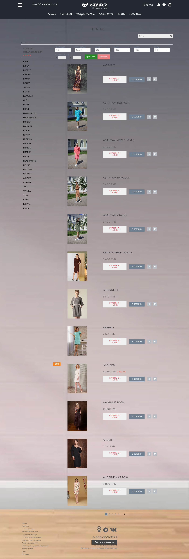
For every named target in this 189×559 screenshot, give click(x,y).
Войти (148, 4)
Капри (26, 92)
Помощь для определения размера (35, 546)
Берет (26, 61)
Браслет (27, 74)
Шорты (26, 204)
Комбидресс (30, 113)
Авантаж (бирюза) (117, 103)
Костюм (27, 126)
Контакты (106, 13)
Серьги (27, 182)
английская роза (116, 477)
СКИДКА (27, 55)
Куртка (26, 135)
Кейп (25, 100)
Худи (25, 195)
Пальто (27, 143)
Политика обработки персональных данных (99, 548)
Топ (25, 187)
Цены (24, 551)
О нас (122, 13)
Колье (26, 109)
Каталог (66, 13)
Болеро (27, 70)
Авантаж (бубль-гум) (118, 140)
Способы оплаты (28, 529)
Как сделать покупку (30, 531)
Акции (52, 13)
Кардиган (28, 96)
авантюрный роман (117, 253)
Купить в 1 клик (114, 79)
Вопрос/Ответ (27, 548)
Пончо (26, 165)
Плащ (26, 156)
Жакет (26, 83)
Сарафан (27, 174)
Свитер (27, 178)
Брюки (26, 79)
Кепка (26, 105)
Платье (27, 152)
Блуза (26, 66)
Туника (27, 191)
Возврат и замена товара (31, 540)
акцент (108, 440)
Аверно (108, 328)
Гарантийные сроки (29, 534)
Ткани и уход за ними (30, 543)
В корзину (137, 79)
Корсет (27, 122)
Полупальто (29, 161)
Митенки (27, 139)
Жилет (26, 87)
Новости (135, 13)
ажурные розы (113, 402)
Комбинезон (30, 118)
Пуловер (27, 169)
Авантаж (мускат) (116, 178)
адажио (109, 365)
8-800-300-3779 (45, 4)
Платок (27, 148)
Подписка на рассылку (104, 542)
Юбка (26, 208)
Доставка (25, 554)
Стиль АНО (28, 48)
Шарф (26, 200)
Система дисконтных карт (31, 537)
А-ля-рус (109, 65)
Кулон (26, 130)
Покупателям (85, 13)
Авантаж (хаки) (115, 215)
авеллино (110, 290)
